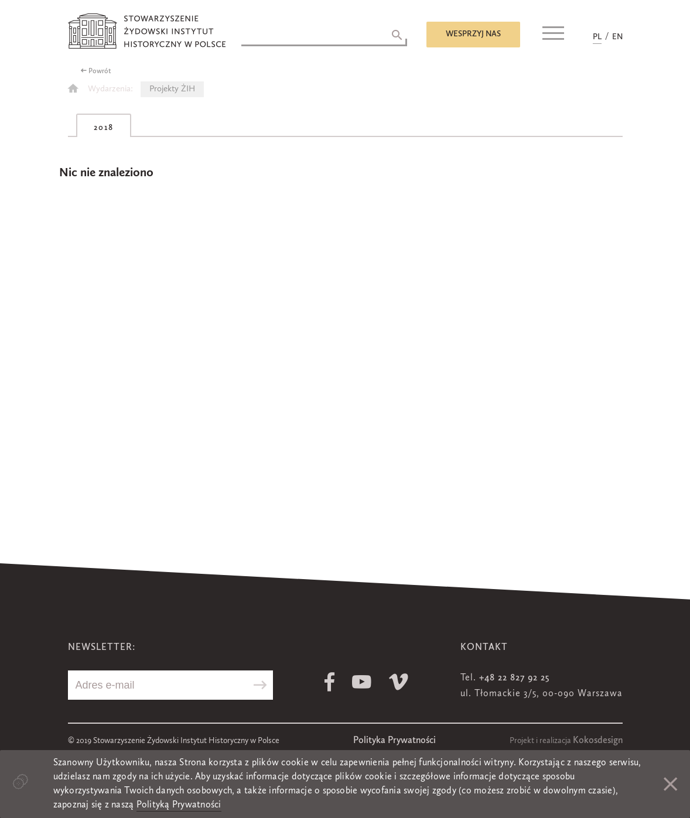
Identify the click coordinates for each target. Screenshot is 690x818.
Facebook (329, 681)
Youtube (361, 681)
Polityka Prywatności (394, 740)
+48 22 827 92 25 (514, 678)
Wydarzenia (109, 89)
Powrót (99, 71)
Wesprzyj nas (473, 34)
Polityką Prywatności (178, 805)
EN (617, 37)
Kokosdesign (598, 740)
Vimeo (398, 681)
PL (597, 37)
